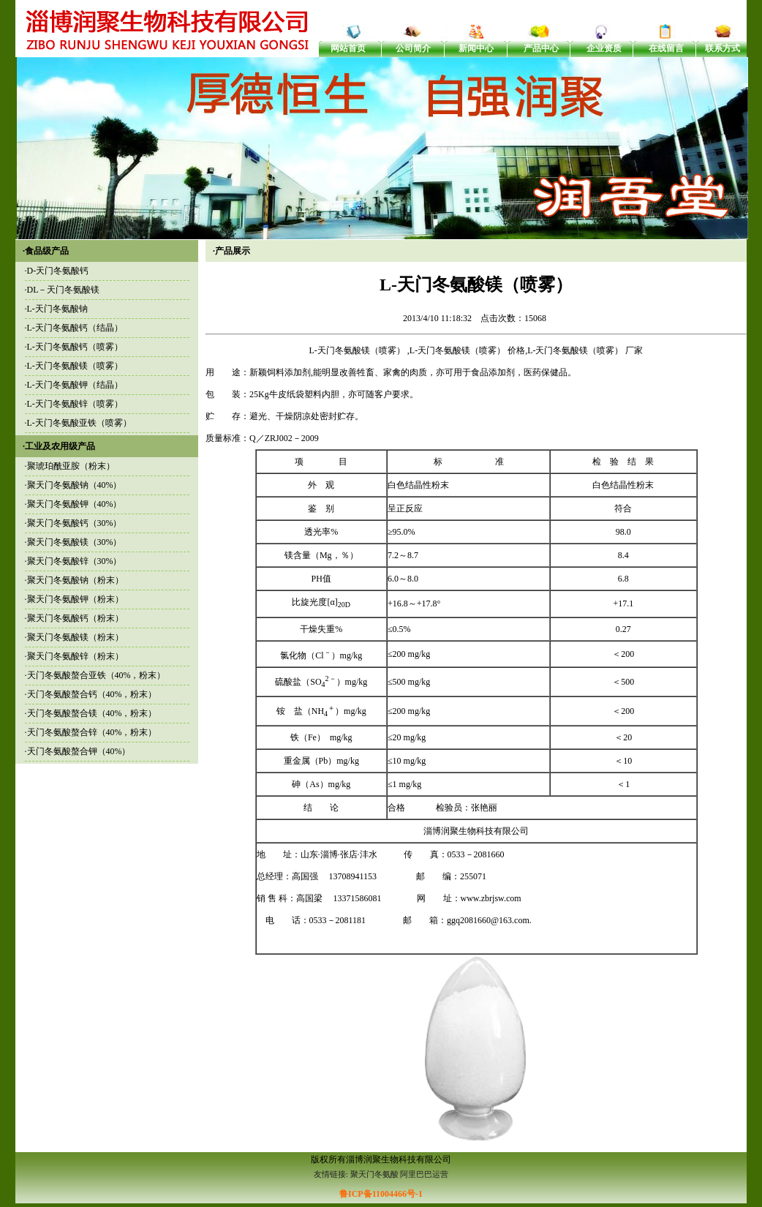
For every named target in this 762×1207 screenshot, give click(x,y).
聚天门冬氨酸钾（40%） (74, 504)
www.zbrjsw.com (491, 898)
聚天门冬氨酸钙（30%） (74, 523)
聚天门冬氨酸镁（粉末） (75, 637)
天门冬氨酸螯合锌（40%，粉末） (92, 732)
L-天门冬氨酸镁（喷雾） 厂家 (585, 350)
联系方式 (722, 48)
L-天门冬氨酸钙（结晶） (75, 328)
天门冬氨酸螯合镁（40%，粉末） (92, 713)
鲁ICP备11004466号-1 (381, 1194)
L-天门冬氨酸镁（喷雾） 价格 (467, 350)
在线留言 (666, 48)
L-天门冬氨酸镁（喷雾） (75, 366)
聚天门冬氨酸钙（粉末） (75, 618)
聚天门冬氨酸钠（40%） (74, 485)
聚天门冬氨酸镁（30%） (74, 542)
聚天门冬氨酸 (374, 1174)
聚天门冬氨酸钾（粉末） (75, 599)
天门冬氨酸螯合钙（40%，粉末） (92, 694)
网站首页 (348, 48)
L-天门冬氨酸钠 (57, 309)
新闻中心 (476, 48)
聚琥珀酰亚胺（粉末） (71, 466)
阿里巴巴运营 (424, 1174)
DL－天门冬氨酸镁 (63, 290)
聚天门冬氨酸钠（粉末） (75, 580)
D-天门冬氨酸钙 (58, 271)
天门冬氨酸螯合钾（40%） (79, 751)
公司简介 (413, 48)
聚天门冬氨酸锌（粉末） (75, 656)
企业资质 (604, 48)
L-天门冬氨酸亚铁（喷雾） (79, 423)
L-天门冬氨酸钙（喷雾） (75, 347)
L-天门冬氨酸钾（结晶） (75, 385)
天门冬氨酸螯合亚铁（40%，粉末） (96, 675)
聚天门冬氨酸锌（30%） (74, 561)
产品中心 (541, 48)
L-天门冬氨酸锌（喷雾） (75, 404)
